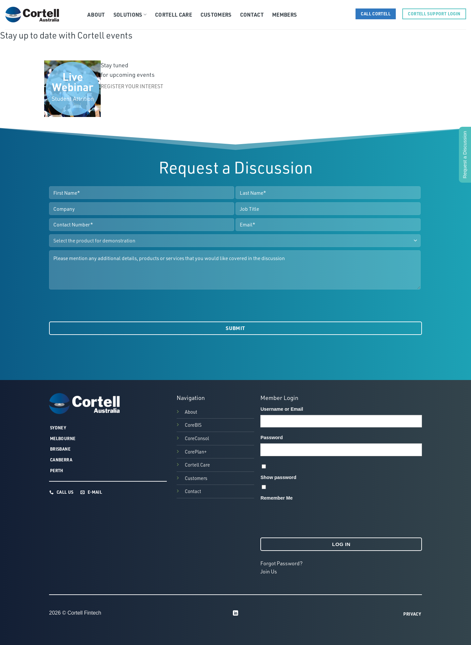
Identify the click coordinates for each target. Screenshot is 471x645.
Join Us (268, 571)
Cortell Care (173, 14)
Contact (252, 14)
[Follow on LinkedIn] (235, 613)
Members (284, 14)
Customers (216, 14)
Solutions (130, 14)
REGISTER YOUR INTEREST (132, 86)
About (96, 14)
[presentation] (98, 305)
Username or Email (281, 409)
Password (271, 437)
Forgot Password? (281, 563)
